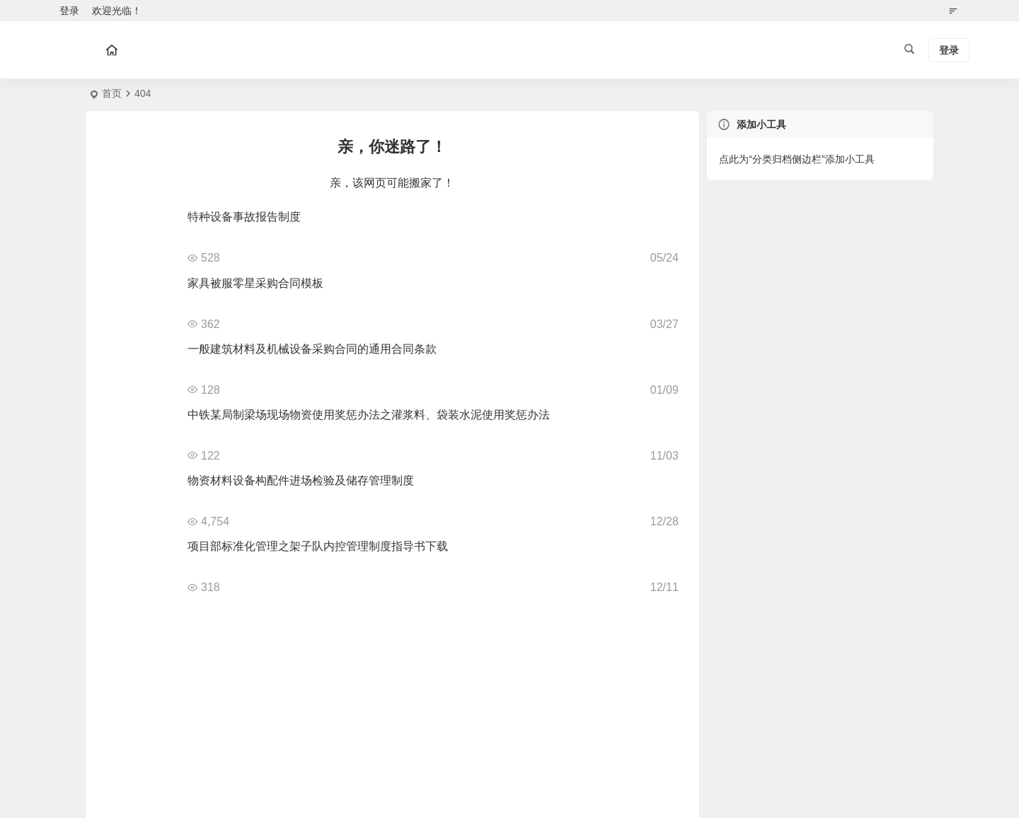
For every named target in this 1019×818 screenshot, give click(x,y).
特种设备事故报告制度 (244, 217)
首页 (112, 93)
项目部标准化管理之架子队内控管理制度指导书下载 (318, 546)
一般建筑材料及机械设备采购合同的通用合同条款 (312, 349)
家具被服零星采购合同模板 (255, 283)
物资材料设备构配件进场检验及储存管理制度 (301, 480)
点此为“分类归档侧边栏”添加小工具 (796, 159)
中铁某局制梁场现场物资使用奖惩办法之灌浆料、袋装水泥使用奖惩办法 (369, 415)
